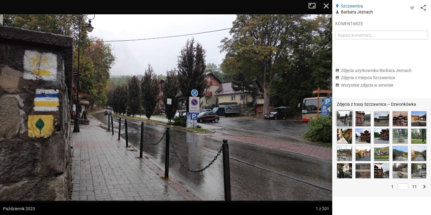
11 (414, 186)
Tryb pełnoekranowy (314, 6)
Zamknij (326, 6)
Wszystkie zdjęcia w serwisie (364, 85)
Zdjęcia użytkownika (373, 70)
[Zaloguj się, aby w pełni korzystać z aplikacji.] (412, 7)
